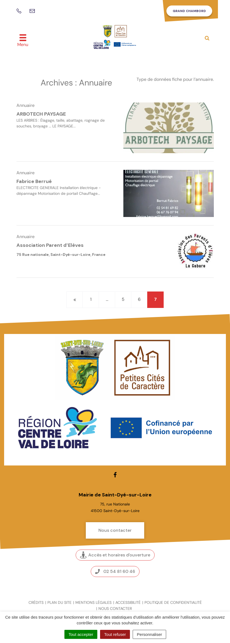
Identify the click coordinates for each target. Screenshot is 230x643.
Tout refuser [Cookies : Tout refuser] (115, 634)
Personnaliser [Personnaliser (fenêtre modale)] (149, 634)
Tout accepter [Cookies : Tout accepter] (81, 634)
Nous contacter (115, 530)
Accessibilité (128, 602)
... (107, 299)
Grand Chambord (189, 11)
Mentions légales (93, 602)
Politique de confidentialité (173, 602)
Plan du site (59, 602)
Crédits (36, 602)
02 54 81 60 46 (115, 571)
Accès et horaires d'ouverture (115, 555)
